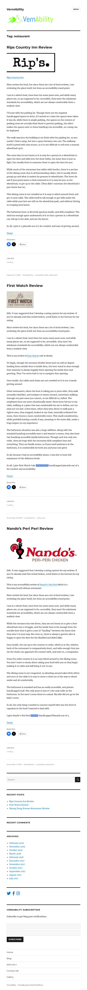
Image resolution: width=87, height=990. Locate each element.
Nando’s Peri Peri (48, 584)
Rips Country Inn (15, 77)
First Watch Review (25, 285)
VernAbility (15, 9)
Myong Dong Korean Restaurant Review (29, 808)
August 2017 (15, 875)
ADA (46, 275)
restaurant (53, 275)
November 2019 (17, 846)
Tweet (10, 233)
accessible (39, 275)
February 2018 (16, 857)
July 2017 (13, 878)
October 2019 (16, 850)
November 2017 (17, 864)
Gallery (10, 977)
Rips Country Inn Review (29, 47)
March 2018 (15, 853)
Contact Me (13, 971)
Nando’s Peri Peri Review (30, 528)
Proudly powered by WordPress (30, 985)
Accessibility (28, 275)
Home (10, 952)
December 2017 (16, 860)
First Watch (33, 355)
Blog (9, 958)
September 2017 (17, 871)
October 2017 (15, 868)
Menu (76, 9)
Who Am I (12, 964)
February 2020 (16, 843)
